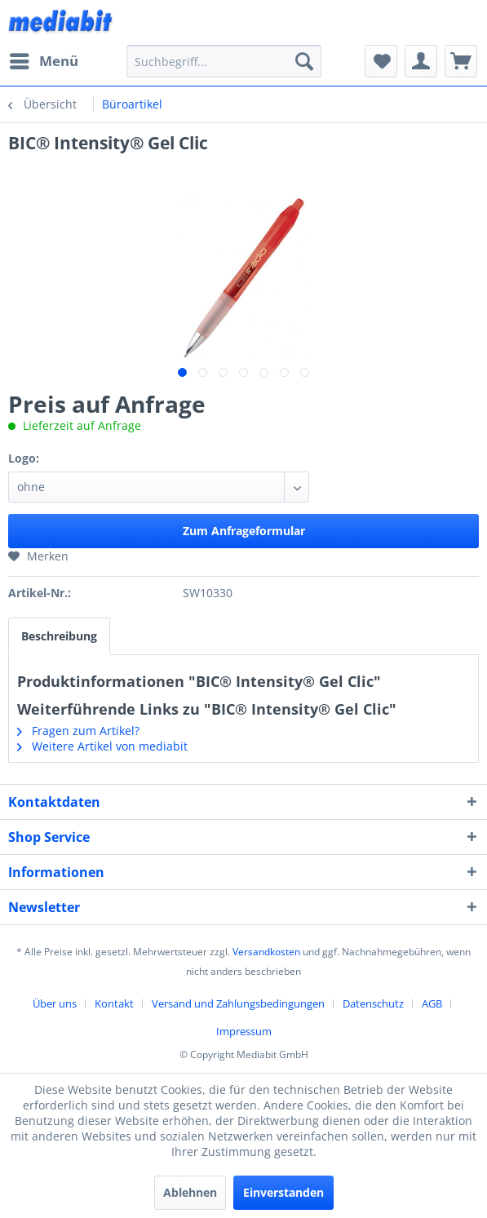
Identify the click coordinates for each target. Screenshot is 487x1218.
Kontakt (114, 1003)
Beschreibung (59, 636)
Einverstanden (283, 1192)
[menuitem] (43, 61)
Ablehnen (190, 1192)
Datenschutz (373, 1003)
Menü (44, 59)
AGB (432, 1003)
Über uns (55, 1003)
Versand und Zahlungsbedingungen (238, 1003)
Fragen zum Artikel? (78, 730)
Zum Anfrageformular (244, 530)
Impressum (244, 1031)
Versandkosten (266, 952)
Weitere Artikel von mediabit (102, 746)
